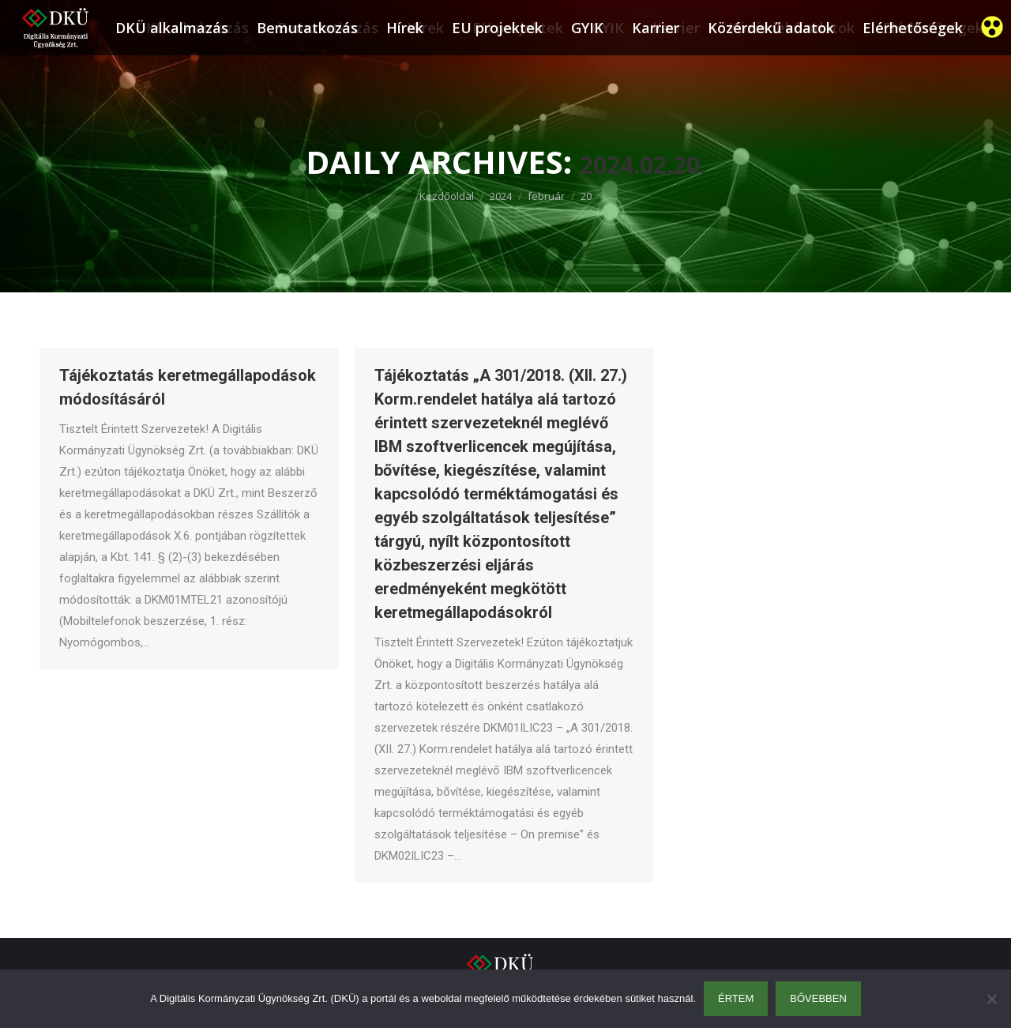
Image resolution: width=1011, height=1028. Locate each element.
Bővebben (818, 998)
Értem (736, 998)
